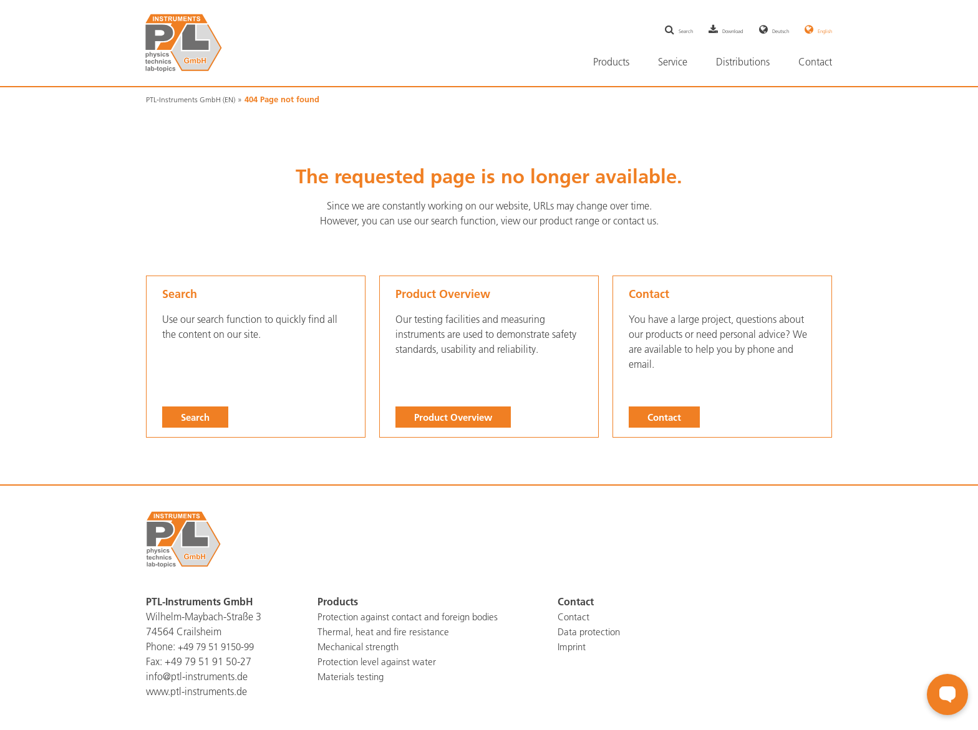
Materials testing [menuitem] (352, 676)
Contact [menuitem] (815, 61)
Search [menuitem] (624, 30)
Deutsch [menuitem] (758, 30)
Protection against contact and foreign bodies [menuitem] (413, 616)
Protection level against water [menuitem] (379, 661)
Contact (665, 416)
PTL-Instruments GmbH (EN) (194, 99)
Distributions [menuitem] (743, 61)
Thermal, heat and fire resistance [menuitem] (385, 631)
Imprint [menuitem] (573, 646)
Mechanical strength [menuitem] (360, 646)
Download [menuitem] (690, 30)
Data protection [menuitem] (591, 631)
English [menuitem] (819, 30)
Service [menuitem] (672, 61)
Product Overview (456, 416)
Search (196, 416)
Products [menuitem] (611, 61)
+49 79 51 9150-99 (220, 646)
